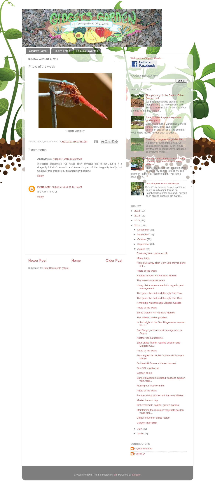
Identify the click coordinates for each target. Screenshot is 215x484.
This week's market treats (151, 280)
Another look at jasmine (150, 337)
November (143, 234)
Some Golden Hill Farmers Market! (156, 312)
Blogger (136, 474)
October (142, 239)
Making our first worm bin (151, 385)
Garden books (144, 373)
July (140, 428)
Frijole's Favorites (87, 50)
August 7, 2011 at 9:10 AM (67, 158)
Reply (40, 175)
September (143, 244)
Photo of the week (147, 270)
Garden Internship (147, 422)
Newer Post (37, 260)
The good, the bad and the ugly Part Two (159, 293)
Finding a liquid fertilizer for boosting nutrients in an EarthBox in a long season (166, 161)
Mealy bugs (143, 258)
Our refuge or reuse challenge (162, 183)
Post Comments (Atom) (56, 268)
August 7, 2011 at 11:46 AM (67, 186)
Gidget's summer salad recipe (153, 417)
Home (76, 260)
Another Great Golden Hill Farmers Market (160, 395)
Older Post (114, 260)
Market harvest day (147, 400)
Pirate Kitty (43, 186)
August (141, 249)
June (140, 433)
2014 (137, 210)
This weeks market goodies (152, 317)
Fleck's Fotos (62, 50)
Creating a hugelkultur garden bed (164, 139)
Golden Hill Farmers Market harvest (156, 363)
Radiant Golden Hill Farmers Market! (157, 275)
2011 (137, 225)
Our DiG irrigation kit (148, 368)
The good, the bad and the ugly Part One (159, 298)
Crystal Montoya (143, 448)
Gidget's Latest (38, 50)
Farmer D (139, 453)
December (143, 229)
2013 (137, 215)
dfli (115, 474)
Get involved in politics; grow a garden (158, 405)
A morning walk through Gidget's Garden (159, 302)
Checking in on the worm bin (152, 253)
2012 (137, 220)
